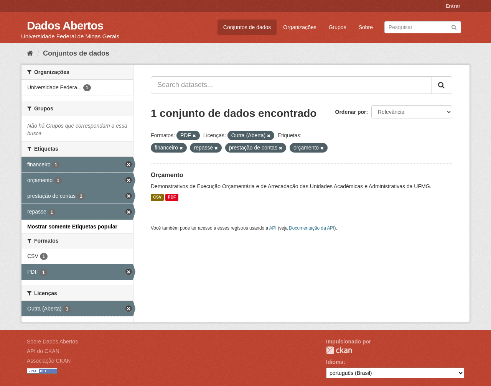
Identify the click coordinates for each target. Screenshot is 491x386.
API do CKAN (43, 351)
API (273, 228)
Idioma (334, 362)
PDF (172, 197)
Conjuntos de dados (247, 27)
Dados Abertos (65, 25)
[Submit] (454, 26)
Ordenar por (350, 112)
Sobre (366, 27)
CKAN (339, 350)
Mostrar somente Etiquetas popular (72, 226)
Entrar (453, 6)
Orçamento (167, 175)
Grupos (337, 27)
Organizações (299, 27)
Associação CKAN (49, 361)
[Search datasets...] (291, 85)
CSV (157, 197)
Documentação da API (311, 228)
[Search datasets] (422, 27)
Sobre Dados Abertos (52, 341)
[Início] (30, 53)
